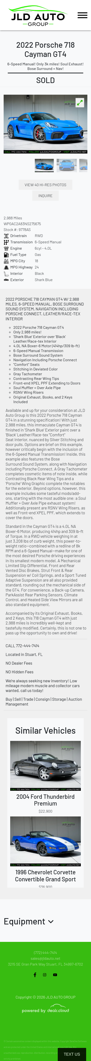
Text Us (72, 1054)
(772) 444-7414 (45, 952)
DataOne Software (78, 1041)
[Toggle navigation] (82, 15)
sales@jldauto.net (45, 958)
